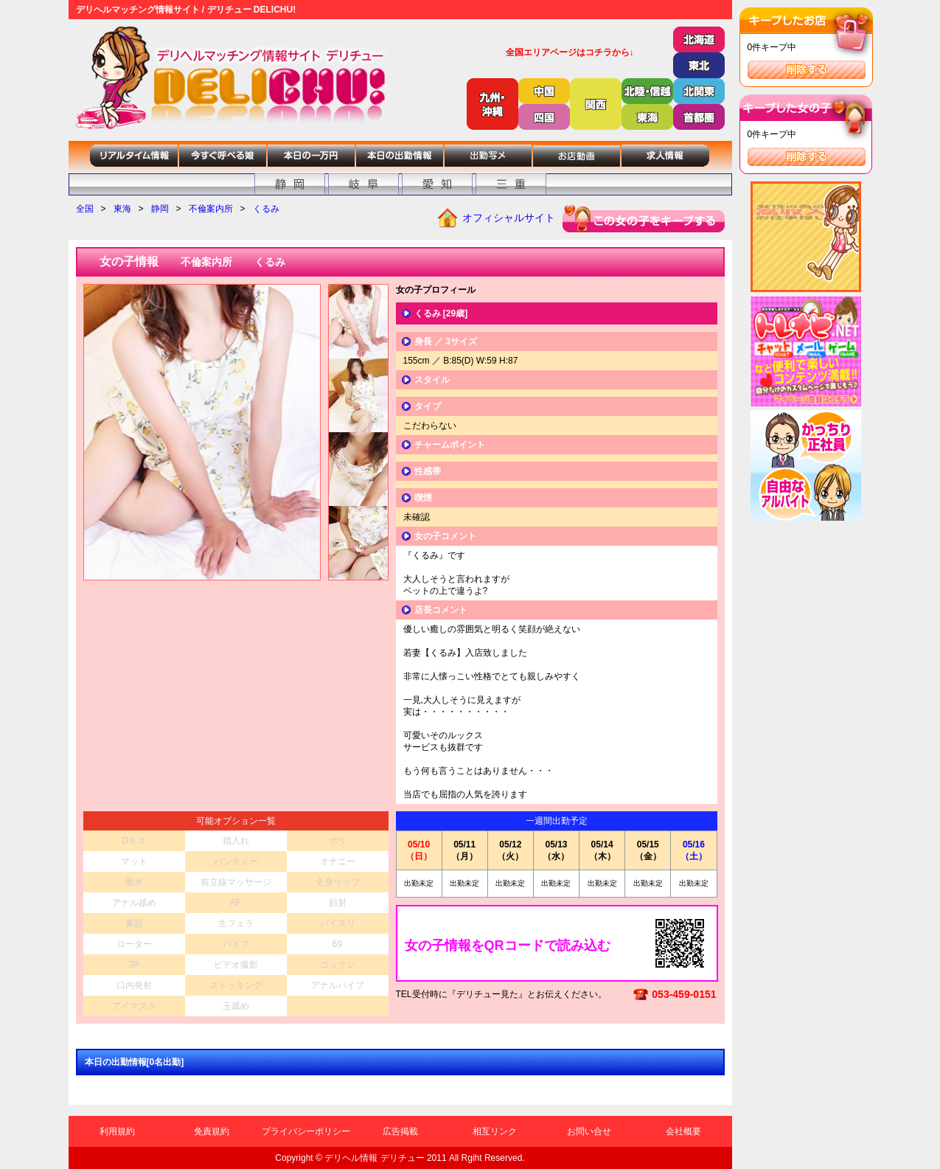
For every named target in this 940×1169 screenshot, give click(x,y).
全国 (85, 209)
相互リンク (495, 1131)
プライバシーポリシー (306, 1131)
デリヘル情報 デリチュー (374, 1158)
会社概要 (683, 1131)
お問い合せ (589, 1131)
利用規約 (117, 1131)
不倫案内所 (211, 209)
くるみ (266, 209)
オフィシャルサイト (508, 217)
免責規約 (211, 1131)
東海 (122, 209)
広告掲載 (400, 1131)
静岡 (160, 209)
